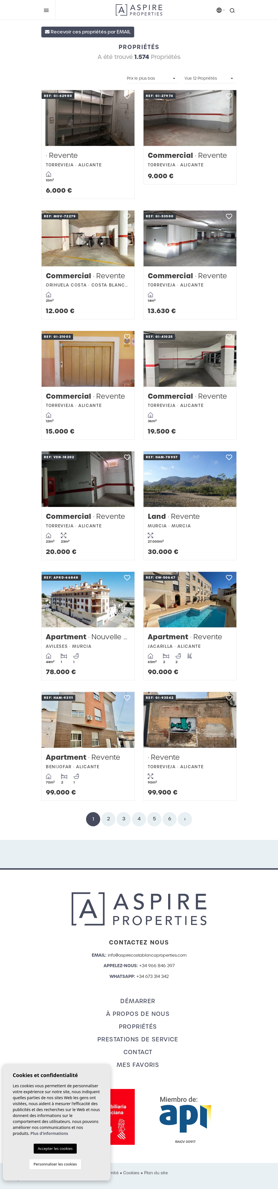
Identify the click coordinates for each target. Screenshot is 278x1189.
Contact (138, 1052)
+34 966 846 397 (157, 965)
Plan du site (156, 1172)
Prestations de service (137, 1039)
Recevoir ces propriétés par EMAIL (88, 32)
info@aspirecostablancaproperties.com (147, 955)
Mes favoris (138, 1065)
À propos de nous (138, 1014)
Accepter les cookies (55, 1148)
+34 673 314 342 (152, 976)
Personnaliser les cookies (55, 1164)
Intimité (111, 1172)
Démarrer (137, 1001)
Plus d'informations (49, 1133)
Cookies (131, 1172)
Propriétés (138, 1026)
